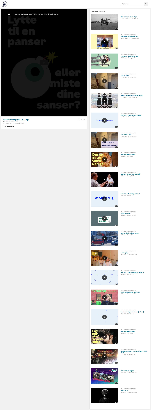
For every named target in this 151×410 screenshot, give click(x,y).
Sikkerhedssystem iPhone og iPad (132, 95)
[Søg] (146, 4)
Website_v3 (124, 390)
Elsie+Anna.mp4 (126, 135)
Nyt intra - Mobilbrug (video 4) (130, 194)
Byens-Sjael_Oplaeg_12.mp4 (130, 233)
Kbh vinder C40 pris (127, 371)
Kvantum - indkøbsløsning (129, 56)
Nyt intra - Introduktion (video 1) (131, 115)
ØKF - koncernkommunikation (10, 121)
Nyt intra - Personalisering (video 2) (132, 272)
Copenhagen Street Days (129, 17)
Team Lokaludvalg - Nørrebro (130, 292)
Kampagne (16, 123)
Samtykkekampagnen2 (128, 154)
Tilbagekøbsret (125, 213)
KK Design (22, 123)
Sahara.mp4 (125, 76)
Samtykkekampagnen (128, 331)
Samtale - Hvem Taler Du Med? (131, 174)
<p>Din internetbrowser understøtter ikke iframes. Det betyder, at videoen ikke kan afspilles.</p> (44, 62)
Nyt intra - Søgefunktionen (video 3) (132, 312)
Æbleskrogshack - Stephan (129, 36)
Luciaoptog (124, 253)
